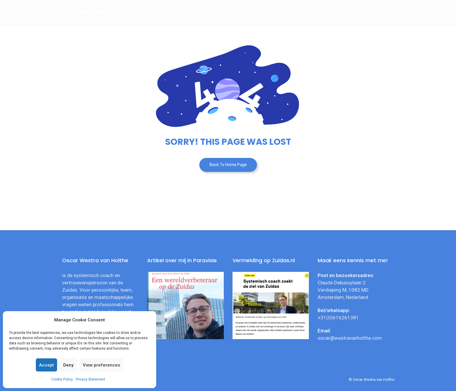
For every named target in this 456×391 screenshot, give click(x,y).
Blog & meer (367, 12)
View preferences (101, 365)
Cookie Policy (62, 379)
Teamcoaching (328, 12)
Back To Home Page (228, 164)
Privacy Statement (90, 379)
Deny (68, 365)
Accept (46, 365)
